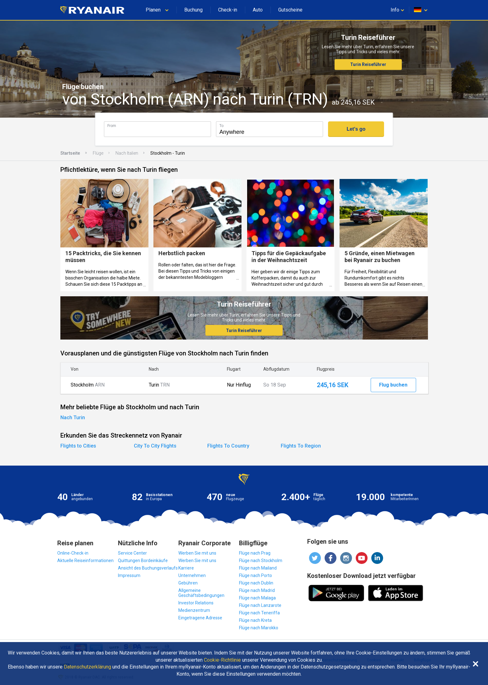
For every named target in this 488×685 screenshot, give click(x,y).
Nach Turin (72, 417)
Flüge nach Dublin (256, 582)
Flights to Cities (78, 446)
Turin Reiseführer (368, 64)
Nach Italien (126, 153)
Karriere (186, 567)
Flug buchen (393, 385)
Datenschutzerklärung (87, 667)
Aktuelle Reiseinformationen (85, 560)
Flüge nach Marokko (258, 627)
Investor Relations (196, 602)
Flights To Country (228, 446)
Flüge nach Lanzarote (260, 605)
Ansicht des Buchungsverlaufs (148, 567)
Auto (258, 10)
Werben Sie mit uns (197, 553)
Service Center (132, 553)
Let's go (356, 129)
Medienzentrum (194, 610)
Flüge (98, 153)
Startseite (70, 153)
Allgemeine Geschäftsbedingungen (201, 593)
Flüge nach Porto (255, 575)
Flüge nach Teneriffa (259, 612)
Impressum (129, 575)
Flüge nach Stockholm (260, 560)
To (221, 126)
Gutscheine (290, 10)
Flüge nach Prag (254, 553)
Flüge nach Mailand (258, 567)
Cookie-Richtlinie (222, 660)
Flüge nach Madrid (257, 590)
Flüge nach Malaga (257, 597)
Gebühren (188, 582)
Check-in (227, 10)
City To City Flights (155, 446)
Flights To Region (301, 446)
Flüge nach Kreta (255, 620)
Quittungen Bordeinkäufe (143, 560)
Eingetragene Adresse (200, 617)
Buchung (193, 10)
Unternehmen (192, 575)
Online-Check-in (72, 553)
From (111, 126)
